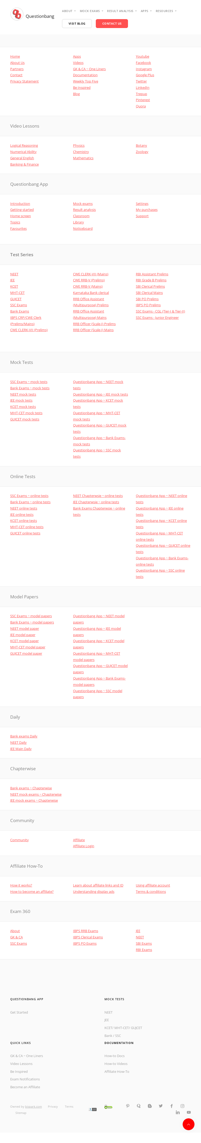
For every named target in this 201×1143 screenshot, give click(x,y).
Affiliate (79, 840)
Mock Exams (90, 11)
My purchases (147, 209)
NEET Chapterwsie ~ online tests (98, 495)
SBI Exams (144, 943)
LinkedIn (142, 87)
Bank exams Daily (23, 736)
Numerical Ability (23, 151)
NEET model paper (24, 628)
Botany (141, 145)
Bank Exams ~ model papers (32, 622)
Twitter (141, 81)
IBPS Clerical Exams (88, 937)
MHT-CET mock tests (26, 413)
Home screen (20, 216)
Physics (79, 145)
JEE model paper (22, 634)
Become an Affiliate (25, 1087)
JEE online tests (22, 514)
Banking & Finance (24, 164)
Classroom (81, 216)
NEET (14, 274)
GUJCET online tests (25, 533)
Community (19, 840)
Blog (76, 93)
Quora (141, 106)
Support (142, 216)
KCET (14, 286)
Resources (164, 11)
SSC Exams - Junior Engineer (157, 317)
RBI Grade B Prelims (151, 280)
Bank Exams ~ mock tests (29, 388)
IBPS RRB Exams (85, 930)
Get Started (19, 1012)
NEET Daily (18, 742)
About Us (17, 62)
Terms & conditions (151, 891)
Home (15, 56)
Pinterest (143, 99)
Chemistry (81, 151)
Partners (17, 69)
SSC (118, 1035)
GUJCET (15, 299)
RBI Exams (144, 949)
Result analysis (120, 11)
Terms (69, 1106)
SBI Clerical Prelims (150, 286)
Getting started (22, 209)
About (67, 11)
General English (22, 158)
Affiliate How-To (116, 1071)
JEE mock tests (21, 400)
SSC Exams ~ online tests (29, 495)
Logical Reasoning (24, 145)
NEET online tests (23, 508)
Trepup (141, 93)
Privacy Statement (24, 81)
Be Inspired (82, 87)
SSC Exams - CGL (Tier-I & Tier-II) (160, 311)
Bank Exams (19, 311)
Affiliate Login (83, 846)
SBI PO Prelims (147, 299)
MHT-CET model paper (27, 647)
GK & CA (16, 937)
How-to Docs (114, 1055)
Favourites (18, 228)
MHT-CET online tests (26, 526)
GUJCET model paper (26, 653)
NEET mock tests (23, 394)
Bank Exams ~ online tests (30, 502)
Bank (108, 1035)
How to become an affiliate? (32, 891)
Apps (144, 11)
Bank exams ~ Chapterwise (31, 788)
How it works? (21, 885)
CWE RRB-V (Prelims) (89, 280)
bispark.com (33, 1106)
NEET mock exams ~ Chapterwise (36, 794)
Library (78, 222)
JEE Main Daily (21, 748)
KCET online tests (23, 520)
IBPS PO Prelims (148, 305)
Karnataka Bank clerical (91, 292)
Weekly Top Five (85, 81)
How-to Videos (115, 1063)
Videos (78, 62)
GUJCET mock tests (24, 419)
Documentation (85, 75)
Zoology (142, 151)
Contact (16, 75)
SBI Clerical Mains (149, 292)
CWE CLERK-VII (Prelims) (29, 329)
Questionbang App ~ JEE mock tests (100, 394)
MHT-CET (17, 292)
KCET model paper (24, 640)
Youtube (142, 56)
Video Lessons (21, 1063)
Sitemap (20, 1113)
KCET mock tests (23, 406)
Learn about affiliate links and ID (98, 885)
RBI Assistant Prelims (152, 274)
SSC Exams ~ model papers (31, 616)
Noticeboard (83, 228)
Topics (15, 222)
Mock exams (83, 203)
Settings (142, 203)
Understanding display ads (93, 891)
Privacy (53, 1106)
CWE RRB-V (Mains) (88, 286)
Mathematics (83, 158)
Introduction (20, 203)
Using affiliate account (153, 885)
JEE (12, 280)
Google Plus (145, 75)
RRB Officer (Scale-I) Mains (93, 329)
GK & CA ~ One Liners (89, 69)
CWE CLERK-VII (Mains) (90, 274)
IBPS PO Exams (85, 943)
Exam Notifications (25, 1079)
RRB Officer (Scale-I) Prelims (94, 323)
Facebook (143, 62)
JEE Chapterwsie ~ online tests (96, 502)
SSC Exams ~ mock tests (28, 381)
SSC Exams (18, 305)
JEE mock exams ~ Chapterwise (34, 800)
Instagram (144, 69)
